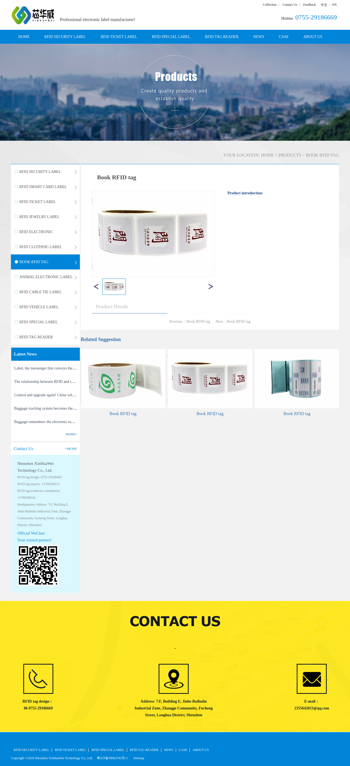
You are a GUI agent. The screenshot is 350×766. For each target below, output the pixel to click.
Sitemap (138, 758)
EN (334, 5)
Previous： (189, 321)
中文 (324, 5)
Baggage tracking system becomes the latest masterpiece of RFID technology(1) (75, 408)
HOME (24, 37)
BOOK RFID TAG (322, 155)
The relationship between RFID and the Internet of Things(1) (61, 382)
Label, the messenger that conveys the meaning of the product (61, 368)
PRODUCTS (289, 155)
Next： (232, 321)
